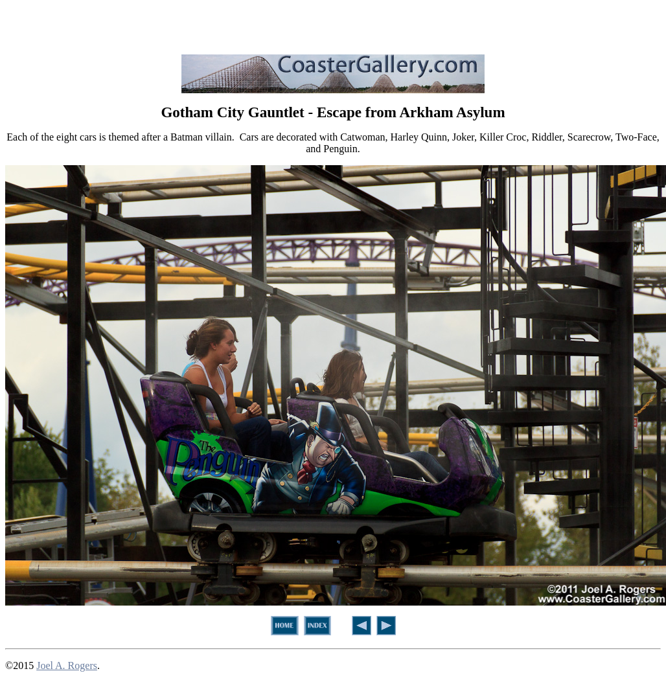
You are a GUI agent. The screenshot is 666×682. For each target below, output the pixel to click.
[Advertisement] (333, 24)
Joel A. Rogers (66, 665)
